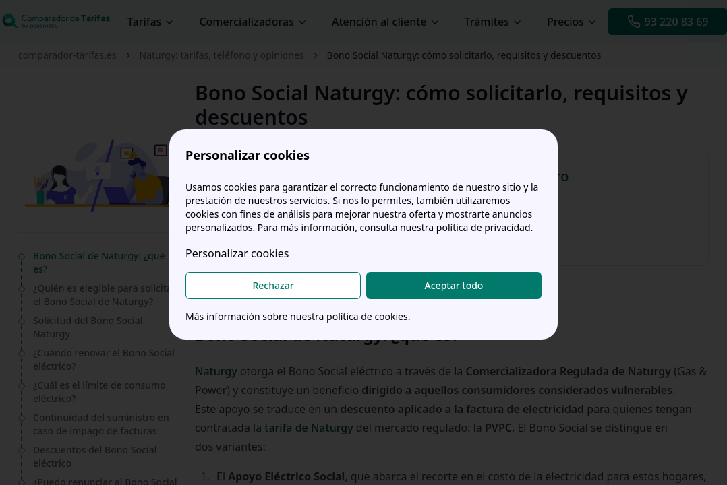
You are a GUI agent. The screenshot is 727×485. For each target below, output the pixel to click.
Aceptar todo (454, 285)
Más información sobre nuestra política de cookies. (297, 316)
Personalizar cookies (237, 253)
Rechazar (272, 285)
